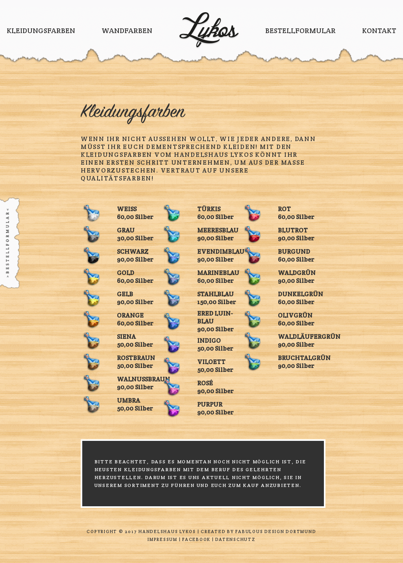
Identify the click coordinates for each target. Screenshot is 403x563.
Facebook (196, 539)
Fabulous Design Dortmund (275, 531)
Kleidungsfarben (41, 30)
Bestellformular (300, 30)
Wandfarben (127, 30)
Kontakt (379, 30)
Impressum (162, 539)
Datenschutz (235, 539)
